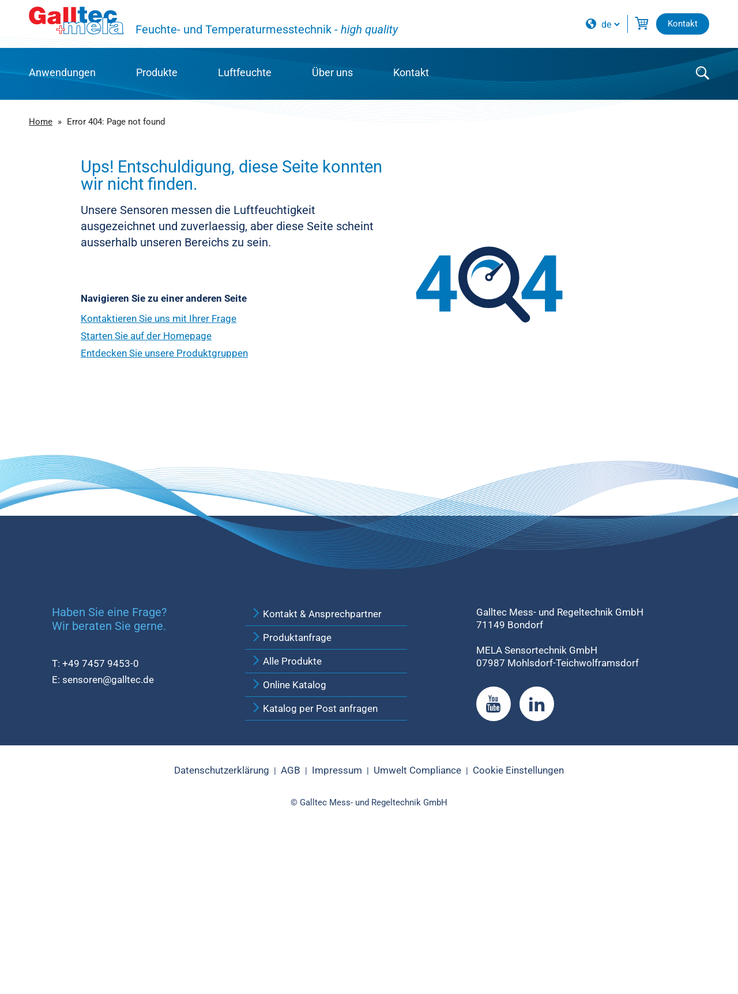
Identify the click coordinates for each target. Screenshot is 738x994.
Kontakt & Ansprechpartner (316, 754)
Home (40, 122)
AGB (290, 911)
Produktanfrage (291, 778)
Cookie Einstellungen (518, 911)
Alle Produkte (286, 802)
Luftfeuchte (245, 72)
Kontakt (411, 72)
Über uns (332, 72)
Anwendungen (62, 72)
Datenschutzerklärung (221, 911)
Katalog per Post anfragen (314, 849)
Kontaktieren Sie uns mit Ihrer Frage (158, 318)
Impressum (337, 911)
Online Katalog (288, 825)
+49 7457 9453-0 (100, 804)
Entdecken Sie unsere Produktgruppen (164, 353)
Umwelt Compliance (417, 911)
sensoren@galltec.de (108, 820)
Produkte (157, 72)
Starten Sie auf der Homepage (146, 336)
